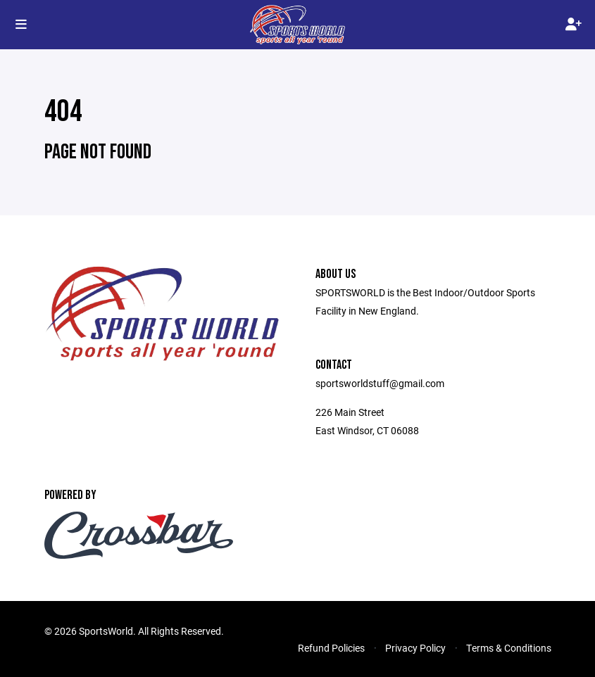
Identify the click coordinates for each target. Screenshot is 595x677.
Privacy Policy (415, 647)
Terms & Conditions (508, 647)
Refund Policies (331, 647)
